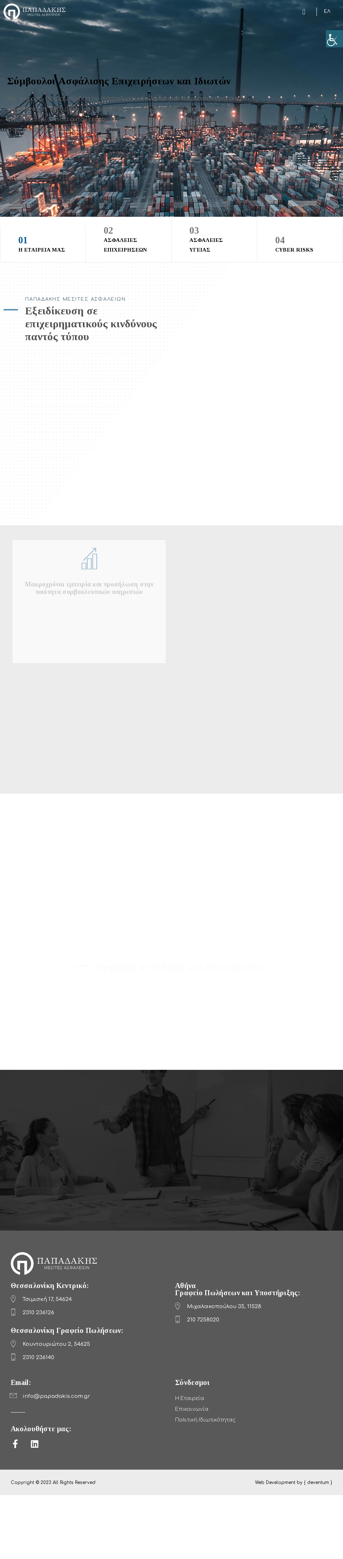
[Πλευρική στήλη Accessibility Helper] (334, 38)
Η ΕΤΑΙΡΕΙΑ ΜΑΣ (42, 243)
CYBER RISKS (300, 243)
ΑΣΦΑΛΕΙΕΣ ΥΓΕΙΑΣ (214, 238)
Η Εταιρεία (189, 1398)
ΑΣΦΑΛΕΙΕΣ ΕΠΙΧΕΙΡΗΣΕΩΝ (128, 238)
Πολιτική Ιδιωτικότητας (205, 1420)
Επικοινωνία (191, 1409)
